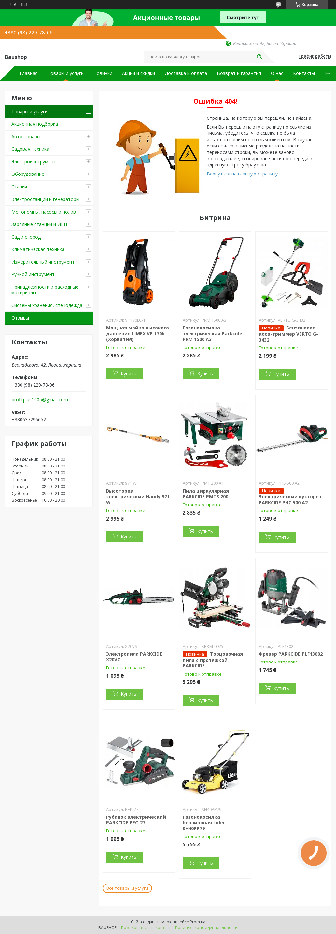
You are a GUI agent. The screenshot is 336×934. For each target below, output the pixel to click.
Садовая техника (30, 149)
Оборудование (27, 174)
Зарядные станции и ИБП (39, 224)
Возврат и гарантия (239, 73)
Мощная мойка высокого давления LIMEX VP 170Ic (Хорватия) (137, 333)
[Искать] (259, 57)
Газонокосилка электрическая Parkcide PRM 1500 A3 (212, 333)
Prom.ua (197, 922)
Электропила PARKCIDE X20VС (134, 657)
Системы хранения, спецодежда (46, 305)
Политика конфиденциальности (206, 927)
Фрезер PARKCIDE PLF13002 (291, 654)
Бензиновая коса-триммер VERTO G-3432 (288, 334)
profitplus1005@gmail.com (40, 400)
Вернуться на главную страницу (242, 174)
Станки (19, 187)
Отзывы (20, 318)
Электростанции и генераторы (45, 199)
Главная (29, 73)
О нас (277, 73)
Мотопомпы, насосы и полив (43, 212)
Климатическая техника (37, 249)
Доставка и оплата (186, 73)
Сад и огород (26, 237)
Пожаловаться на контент (146, 927)
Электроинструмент (33, 162)
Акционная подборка (34, 124)
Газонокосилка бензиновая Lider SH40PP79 (204, 822)
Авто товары (25, 136)
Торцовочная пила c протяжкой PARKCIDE (213, 660)
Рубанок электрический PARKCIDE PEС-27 (136, 820)
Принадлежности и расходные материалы (44, 290)
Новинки (102, 73)
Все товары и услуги (127, 888)
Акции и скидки (138, 73)
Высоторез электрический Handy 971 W (138, 496)
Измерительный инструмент (43, 262)
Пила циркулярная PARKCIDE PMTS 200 (206, 494)
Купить (128, 373)
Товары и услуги (66, 73)
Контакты (304, 73)
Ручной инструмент (33, 274)
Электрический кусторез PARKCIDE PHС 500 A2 (290, 500)
